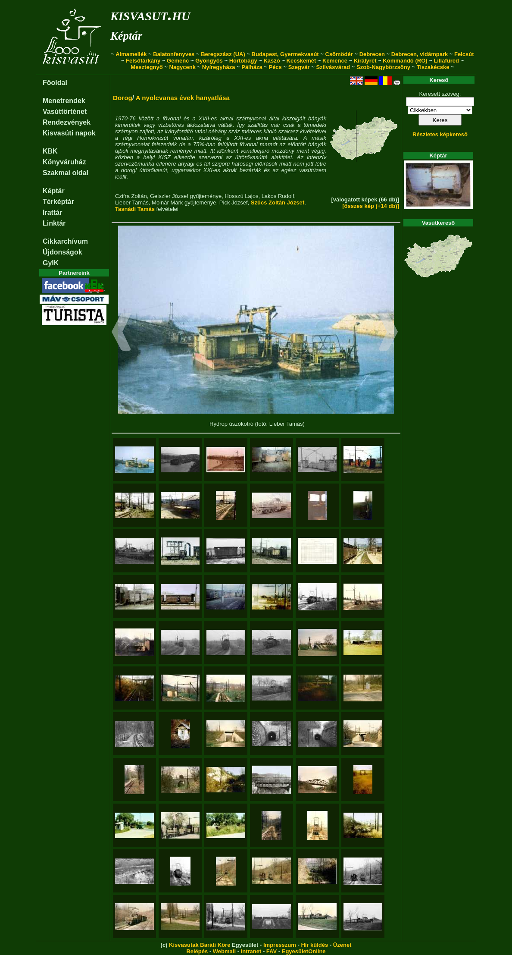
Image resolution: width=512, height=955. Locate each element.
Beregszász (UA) (223, 54)
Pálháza (251, 67)
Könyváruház (64, 162)
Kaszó (271, 60)
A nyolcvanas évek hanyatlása (183, 97)
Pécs (274, 67)
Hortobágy (243, 60)
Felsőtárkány (143, 60)
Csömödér (339, 54)
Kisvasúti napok (69, 133)
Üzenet (342, 945)
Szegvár (299, 67)
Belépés (197, 951)
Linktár (54, 223)
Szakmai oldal (65, 172)
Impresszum (279, 945)
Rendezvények (67, 122)
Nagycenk (182, 67)
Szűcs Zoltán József (277, 202)
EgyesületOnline (304, 951)
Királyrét (365, 60)
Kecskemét (301, 60)
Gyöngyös (209, 60)
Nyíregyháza (218, 67)
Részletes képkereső (440, 134)
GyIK (51, 263)
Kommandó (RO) (405, 60)
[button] (121, 333)
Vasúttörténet (65, 111)
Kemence (334, 60)
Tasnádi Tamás (135, 209)
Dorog (122, 97)
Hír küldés (314, 945)
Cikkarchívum (65, 241)
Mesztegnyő (146, 67)
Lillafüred (446, 60)
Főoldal (55, 82)
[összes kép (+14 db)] (370, 206)
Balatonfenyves (173, 54)
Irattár (52, 212)
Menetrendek (64, 100)
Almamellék (131, 54)
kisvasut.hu (150, 14)
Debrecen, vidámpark (419, 54)
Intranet (251, 951)
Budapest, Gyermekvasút (285, 54)
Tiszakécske (433, 67)
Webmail (224, 951)
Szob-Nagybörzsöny (383, 67)
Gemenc (178, 60)
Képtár (126, 35)
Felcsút (464, 54)
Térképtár (58, 201)
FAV (271, 951)
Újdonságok (62, 252)
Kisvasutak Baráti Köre (199, 945)
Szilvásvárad (333, 67)
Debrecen (372, 54)
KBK (50, 151)
